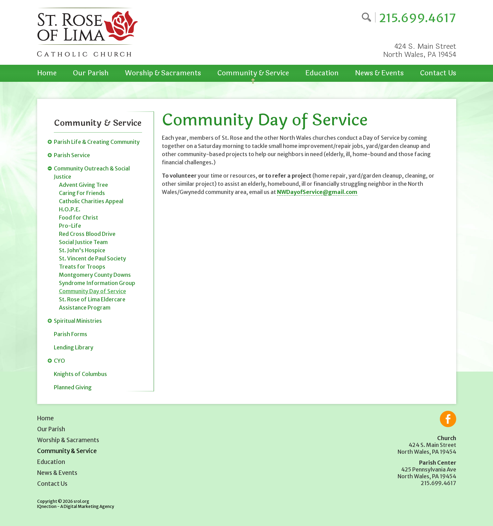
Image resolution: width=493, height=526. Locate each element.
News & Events (379, 73)
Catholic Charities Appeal (91, 201)
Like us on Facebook (448, 419)
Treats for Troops (82, 266)
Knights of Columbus (80, 374)
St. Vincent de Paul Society (92, 258)
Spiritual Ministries (78, 320)
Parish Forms (70, 334)
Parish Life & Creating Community (97, 141)
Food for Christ (78, 217)
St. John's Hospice (82, 250)
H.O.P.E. (69, 209)
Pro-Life (70, 225)
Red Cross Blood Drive (87, 233)
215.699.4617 (417, 18)
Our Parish (91, 73)
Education (322, 73)
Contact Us (438, 73)
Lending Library (73, 347)
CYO (59, 360)
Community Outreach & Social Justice (92, 172)
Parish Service (72, 155)
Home (47, 73)
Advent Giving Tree (83, 184)
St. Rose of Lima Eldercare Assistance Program (92, 303)
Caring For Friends (82, 193)
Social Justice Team (83, 242)
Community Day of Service (92, 291)
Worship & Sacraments (163, 73)
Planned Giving (73, 387)
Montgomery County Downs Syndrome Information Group (97, 278)
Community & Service (253, 73)
